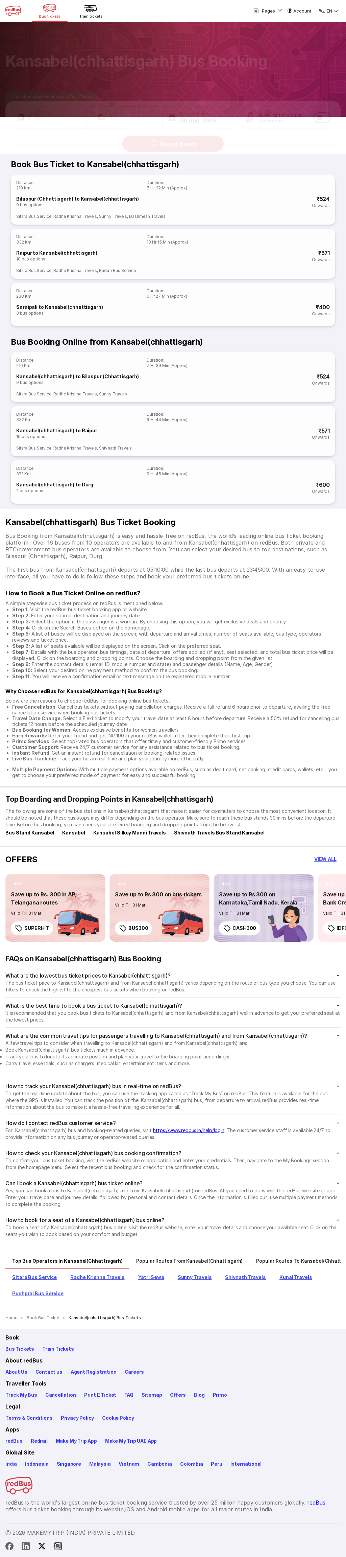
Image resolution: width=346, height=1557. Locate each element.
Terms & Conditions (29, 1418)
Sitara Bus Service (33, 216)
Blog (199, 1395)
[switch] (322, 111)
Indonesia (36, 1464)
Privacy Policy (77, 1418)
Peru (216, 1464)
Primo (220, 1395)
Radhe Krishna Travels (75, 216)
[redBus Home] (13, 11)
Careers (134, 1372)
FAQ (128, 1395)
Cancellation (60, 1395)
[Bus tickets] (50, 11)
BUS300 (133, 928)
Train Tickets (58, 1349)
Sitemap (152, 1395)
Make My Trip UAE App (131, 1441)
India (11, 1464)
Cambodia (159, 1464)
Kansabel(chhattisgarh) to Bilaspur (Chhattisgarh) (77, 376)
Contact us (49, 1372)
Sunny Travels (113, 216)
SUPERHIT (32, 928)
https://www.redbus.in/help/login (188, 1130)
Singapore (69, 1464)
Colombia (191, 1464)
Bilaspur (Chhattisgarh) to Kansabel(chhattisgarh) (77, 199)
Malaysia (100, 1464)
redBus (14, 1441)
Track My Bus (21, 1395)
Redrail (39, 1441)
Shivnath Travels (115, 448)
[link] (55, 908)
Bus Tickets (19, 1349)
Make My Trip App (76, 1441)
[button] (48, 111)
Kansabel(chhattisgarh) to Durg (54, 484)
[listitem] (18, 883)
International (246, 1464)
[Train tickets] (91, 11)
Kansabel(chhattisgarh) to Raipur (56, 430)
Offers (178, 1395)
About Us (16, 1372)
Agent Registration (94, 1372)
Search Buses (173, 138)
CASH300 (239, 928)
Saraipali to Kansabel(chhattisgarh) (59, 307)
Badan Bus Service (117, 270)
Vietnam (129, 1464)
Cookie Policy (118, 1418)
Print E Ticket (100, 1395)
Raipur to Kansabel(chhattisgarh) (56, 253)
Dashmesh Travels (147, 216)
